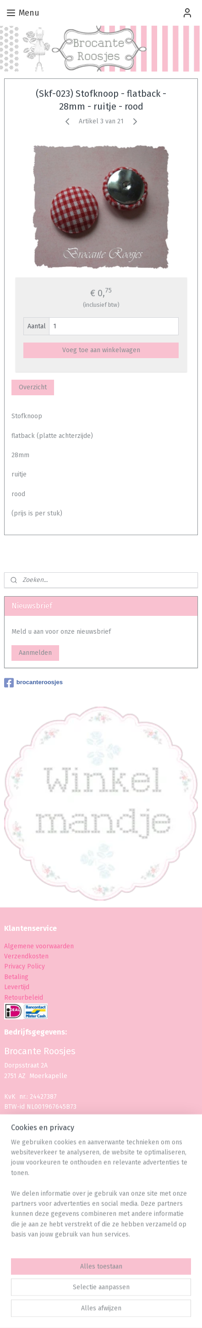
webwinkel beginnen (146, 1296)
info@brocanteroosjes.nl (48, 1153)
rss (113, 1296)
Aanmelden (35, 653)
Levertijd (16, 987)
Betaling (16, 977)
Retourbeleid (23, 998)
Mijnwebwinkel (104, 1311)
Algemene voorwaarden (39, 946)
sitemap (96, 1296)
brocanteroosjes (33, 682)
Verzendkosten (26, 956)
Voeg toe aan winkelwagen (101, 350)
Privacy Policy (25, 966)
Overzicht (33, 387)
